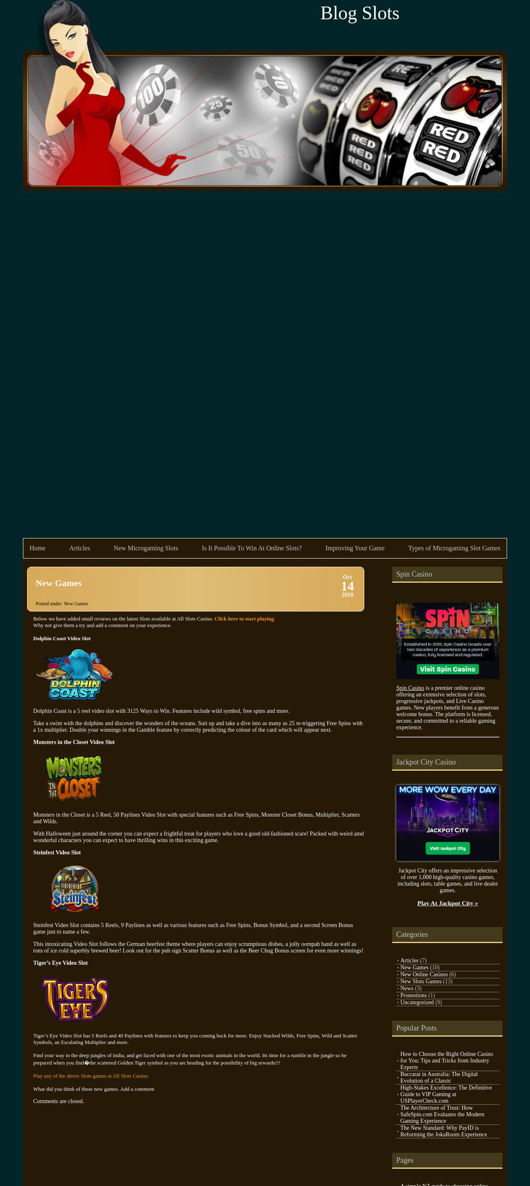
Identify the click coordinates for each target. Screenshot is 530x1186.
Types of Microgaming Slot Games (454, 548)
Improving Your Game (354, 548)
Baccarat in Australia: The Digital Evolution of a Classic (439, 1077)
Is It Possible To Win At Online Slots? (252, 548)
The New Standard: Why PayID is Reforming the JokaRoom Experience (443, 1131)
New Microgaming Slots (146, 548)
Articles (79, 548)
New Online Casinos (424, 974)
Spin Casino (410, 688)
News (406, 988)
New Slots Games (420, 981)
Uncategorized (417, 1002)
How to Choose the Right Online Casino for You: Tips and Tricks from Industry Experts (446, 1060)
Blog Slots (360, 12)
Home (38, 548)
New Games (59, 583)
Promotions (413, 995)
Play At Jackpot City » (448, 903)
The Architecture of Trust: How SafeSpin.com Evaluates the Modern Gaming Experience (442, 1114)
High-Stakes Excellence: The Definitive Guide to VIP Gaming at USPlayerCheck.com (446, 1094)
